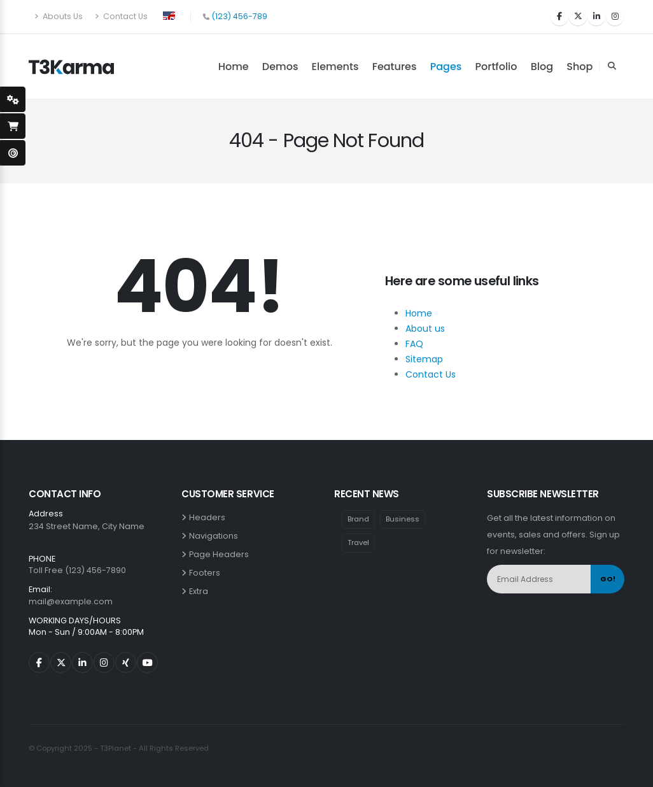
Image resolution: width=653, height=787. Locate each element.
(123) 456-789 (239, 16)
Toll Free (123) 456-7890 (77, 570)
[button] (169, 14)
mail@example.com (71, 601)
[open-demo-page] (12, 153)
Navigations (215, 535)
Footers (206, 572)
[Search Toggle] (611, 66)
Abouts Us (58, 16)
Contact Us (121, 16)
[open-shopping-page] (12, 126)
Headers (209, 517)
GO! (607, 579)
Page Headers (221, 554)
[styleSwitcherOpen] (12, 99)
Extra (200, 591)
